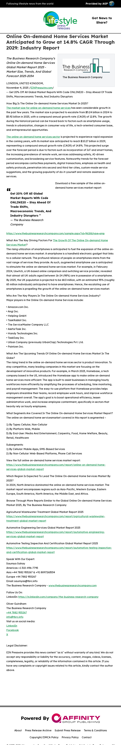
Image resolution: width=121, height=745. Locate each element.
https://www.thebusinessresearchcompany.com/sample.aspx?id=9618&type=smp (55, 233)
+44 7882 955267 (16, 612)
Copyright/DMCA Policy (44, 737)
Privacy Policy (70, 737)
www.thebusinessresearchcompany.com (73, 585)
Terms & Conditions (95, 730)
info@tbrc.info (14, 616)
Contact (87, 737)
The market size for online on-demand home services (38, 107)
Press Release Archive (38, 730)
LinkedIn (11, 625)
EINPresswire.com (41, 87)
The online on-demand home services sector (33, 136)
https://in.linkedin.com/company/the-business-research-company (58, 596)
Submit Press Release (68, 730)
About (18, 730)
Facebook (12, 630)
